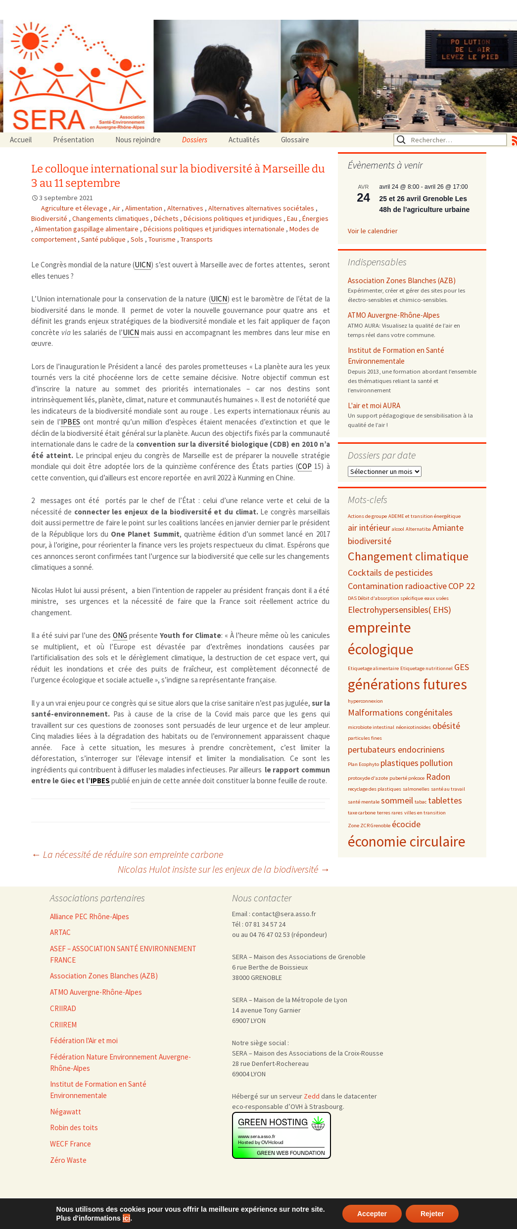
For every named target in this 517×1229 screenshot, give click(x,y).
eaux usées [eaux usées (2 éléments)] (436, 598)
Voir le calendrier (373, 230)
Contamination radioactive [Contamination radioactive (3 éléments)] (397, 586)
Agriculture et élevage (75, 208)
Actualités (244, 139)
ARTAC (60, 932)
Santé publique (104, 239)
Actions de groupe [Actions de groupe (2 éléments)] (367, 516)
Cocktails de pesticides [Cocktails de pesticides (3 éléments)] (390, 572)
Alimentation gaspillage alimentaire (87, 228)
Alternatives (186, 208)
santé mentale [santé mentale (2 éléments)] (363, 802)
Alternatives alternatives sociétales (262, 208)
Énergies (315, 218)
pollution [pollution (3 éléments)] (436, 762)
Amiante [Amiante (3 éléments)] (448, 527)
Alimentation (144, 208)
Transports (197, 239)
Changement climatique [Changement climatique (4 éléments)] (408, 556)
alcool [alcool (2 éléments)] (398, 529)
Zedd (312, 1096)
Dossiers (194, 139)
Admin (222, 1212)
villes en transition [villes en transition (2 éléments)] (425, 812)
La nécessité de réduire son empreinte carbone (127, 854)
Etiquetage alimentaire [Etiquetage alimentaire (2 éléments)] (373, 668)
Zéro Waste (68, 1160)
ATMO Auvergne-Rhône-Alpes (394, 315)
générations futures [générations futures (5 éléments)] (407, 684)
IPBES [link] (70, 421)
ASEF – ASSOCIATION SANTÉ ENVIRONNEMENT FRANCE (123, 954)
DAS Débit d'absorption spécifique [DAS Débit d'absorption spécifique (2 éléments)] (385, 598)
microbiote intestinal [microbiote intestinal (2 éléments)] (371, 727)
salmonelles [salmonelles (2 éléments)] (416, 789)
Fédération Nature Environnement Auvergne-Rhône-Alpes (120, 1062)
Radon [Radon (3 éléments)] (438, 776)
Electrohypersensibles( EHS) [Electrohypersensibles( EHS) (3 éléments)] (399, 609)
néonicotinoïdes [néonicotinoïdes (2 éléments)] (413, 727)
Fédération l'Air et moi (84, 1040)
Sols (138, 239)
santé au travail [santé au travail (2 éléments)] (448, 789)
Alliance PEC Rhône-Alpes (89, 916)
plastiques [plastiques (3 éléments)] (399, 762)
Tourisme (162, 239)
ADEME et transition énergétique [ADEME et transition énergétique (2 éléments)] (424, 516)
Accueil (21, 139)
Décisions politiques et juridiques (233, 218)
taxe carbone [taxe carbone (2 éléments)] (362, 812)
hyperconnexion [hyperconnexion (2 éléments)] (365, 701)
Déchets (167, 218)
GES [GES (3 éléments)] (461, 667)
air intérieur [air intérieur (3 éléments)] (369, 527)
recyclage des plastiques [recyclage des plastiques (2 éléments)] (374, 789)
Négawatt (65, 1111)
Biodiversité (50, 218)
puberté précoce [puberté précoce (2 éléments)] (406, 778)
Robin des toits (74, 1127)
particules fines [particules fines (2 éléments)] (365, 738)
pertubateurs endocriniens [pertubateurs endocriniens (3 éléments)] (396, 749)
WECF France (70, 1143)
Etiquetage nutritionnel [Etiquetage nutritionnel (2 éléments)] (426, 668)
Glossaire (295, 139)
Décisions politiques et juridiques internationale (214, 228)
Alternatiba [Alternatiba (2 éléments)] (418, 529)
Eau (293, 218)
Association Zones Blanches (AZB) (402, 280)
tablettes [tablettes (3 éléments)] (445, 800)
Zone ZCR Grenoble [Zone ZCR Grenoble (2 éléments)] (369, 825)
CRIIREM (63, 1024)
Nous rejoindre (138, 139)
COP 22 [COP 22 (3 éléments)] (461, 586)
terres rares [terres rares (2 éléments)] (390, 812)
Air (117, 208)
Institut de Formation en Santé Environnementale (396, 355)
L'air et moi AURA (374, 405)
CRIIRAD (63, 1008)
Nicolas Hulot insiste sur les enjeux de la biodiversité (224, 869)
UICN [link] (143, 264)
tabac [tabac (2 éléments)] (420, 802)
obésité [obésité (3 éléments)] (446, 725)
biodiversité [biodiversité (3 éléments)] (369, 541)
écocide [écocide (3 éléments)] (406, 824)
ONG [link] (120, 635)
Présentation (73, 139)
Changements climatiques (111, 218)
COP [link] (305, 466)
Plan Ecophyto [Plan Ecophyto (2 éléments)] (363, 764)
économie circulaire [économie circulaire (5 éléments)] (407, 841)
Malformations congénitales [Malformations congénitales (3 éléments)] (400, 712)
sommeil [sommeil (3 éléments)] (397, 800)
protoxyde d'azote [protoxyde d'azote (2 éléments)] (368, 778)
